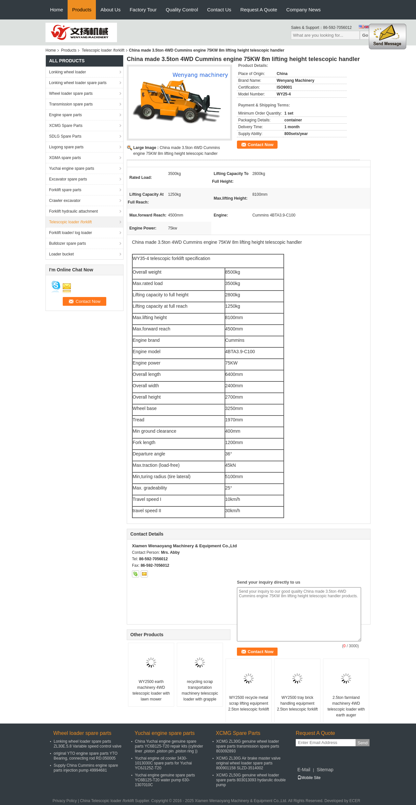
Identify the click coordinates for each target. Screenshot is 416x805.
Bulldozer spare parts (67, 243)
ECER (354, 801)
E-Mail (303, 769)
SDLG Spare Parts (65, 136)
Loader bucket (61, 254)
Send (363, 742)
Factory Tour (143, 9)
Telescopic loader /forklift (103, 50)
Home (56, 9)
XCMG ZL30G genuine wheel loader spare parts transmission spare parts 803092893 (247, 746)
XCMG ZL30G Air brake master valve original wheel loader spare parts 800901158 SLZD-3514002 (248, 763)
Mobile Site (308, 777)
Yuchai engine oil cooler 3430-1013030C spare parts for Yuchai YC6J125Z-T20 (163, 763)
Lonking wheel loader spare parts (78, 82)
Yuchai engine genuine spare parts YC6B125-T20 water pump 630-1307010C (165, 780)
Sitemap (325, 769)
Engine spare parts (65, 115)
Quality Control (182, 9)
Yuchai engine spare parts (71, 168)
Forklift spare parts (65, 190)
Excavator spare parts (68, 179)
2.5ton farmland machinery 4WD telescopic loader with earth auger (346, 706)
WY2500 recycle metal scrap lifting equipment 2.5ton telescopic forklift (248, 703)
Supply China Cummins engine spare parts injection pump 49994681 (86, 768)
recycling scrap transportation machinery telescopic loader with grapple (200, 690)
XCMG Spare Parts (66, 125)
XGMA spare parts (65, 157)
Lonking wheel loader (67, 72)
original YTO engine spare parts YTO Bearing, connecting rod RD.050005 (86, 756)
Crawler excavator (65, 200)
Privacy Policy (65, 801)
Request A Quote (258, 9)
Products (81, 9)
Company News (303, 9)
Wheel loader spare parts (71, 93)
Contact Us (219, 9)
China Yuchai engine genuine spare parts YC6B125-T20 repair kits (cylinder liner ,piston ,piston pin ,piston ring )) (169, 746)
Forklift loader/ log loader (70, 232)
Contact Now (260, 144)
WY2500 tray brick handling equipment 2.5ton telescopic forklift (297, 703)
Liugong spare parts (66, 147)
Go (365, 35)
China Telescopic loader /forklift (107, 801)
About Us (110, 9)
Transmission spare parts (71, 104)
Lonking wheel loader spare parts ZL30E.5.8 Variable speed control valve (88, 744)
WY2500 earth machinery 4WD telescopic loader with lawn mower (151, 690)
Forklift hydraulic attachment (73, 211)
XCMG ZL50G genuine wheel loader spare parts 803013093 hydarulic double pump (251, 780)
